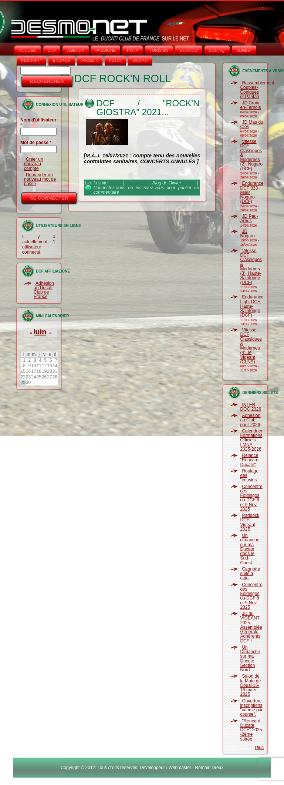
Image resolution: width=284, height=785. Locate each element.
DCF (52, 50)
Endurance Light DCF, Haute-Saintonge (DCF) (251, 306)
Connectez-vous (110, 187)
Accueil (28, 50)
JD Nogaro (247, 233)
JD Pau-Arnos (249, 218)
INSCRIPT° (31, 60)
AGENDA (75, 50)
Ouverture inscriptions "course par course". (251, 707)
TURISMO (158, 50)
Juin (38, 332)
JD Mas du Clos (251, 124)
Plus (259, 747)
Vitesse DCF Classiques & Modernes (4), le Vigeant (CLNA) (251, 345)
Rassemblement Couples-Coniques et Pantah (257, 89)
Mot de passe (35, 142)
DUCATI (140, 60)
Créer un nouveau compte (33, 164)
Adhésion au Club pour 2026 (250, 420)
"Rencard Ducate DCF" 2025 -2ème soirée (251, 730)
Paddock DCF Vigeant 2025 (249, 522)
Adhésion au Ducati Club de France (44, 290)
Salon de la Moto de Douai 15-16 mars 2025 (250, 685)
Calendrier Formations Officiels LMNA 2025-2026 (251, 440)
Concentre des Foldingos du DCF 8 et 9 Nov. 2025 (251, 498)
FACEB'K (89, 60)
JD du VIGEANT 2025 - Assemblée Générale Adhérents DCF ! (251, 627)
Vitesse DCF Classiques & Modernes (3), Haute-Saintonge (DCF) (251, 266)
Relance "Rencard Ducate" (249, 460)
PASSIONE (105, 50)
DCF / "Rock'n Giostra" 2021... (148, 107)
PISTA (132, 50)
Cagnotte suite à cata (250, 574)
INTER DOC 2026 (250, 407)
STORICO (188, 50)
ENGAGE (61, 60)
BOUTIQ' (217, 50)
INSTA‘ (115, 60)
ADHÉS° (244, 50)
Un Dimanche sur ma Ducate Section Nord (250, 658)
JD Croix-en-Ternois (250, 105)
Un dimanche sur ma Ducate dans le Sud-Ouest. (249, 549)
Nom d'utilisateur (38, 122)
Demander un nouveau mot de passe (40, 179)
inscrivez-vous (150, 187)
